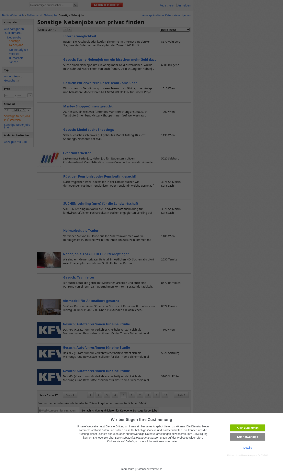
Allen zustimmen (247, 427)
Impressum (127, 469)
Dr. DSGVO (263, 455)
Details (247, 447)
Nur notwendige (247, 436)
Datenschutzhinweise (149, 469)
